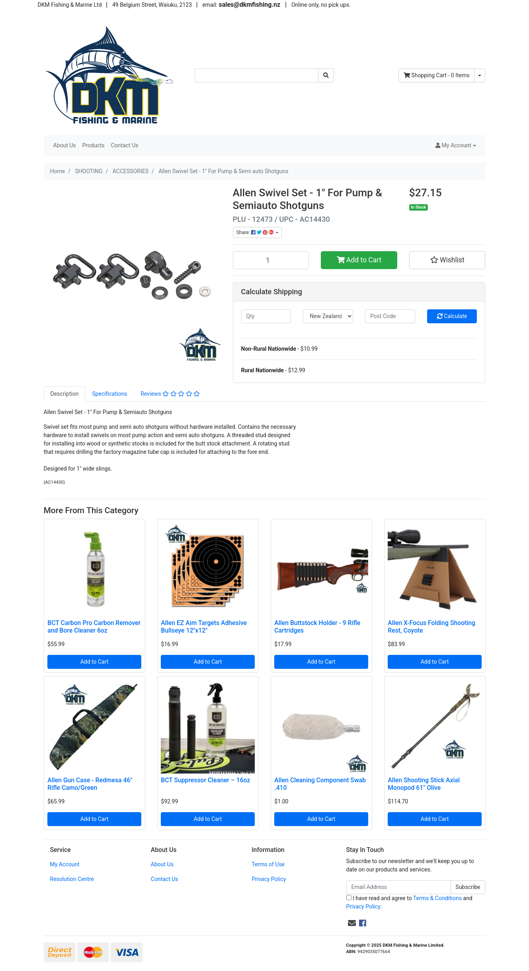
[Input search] (256, 75)
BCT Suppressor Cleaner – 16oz (205, 780)
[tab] (65, 394)
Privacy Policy (269, 879)
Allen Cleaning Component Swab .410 (320, 783)
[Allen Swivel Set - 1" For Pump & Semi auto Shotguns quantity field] (271, 260)
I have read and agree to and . (409, 902)
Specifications (109, 394)
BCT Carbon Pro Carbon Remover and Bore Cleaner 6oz (94, 626)
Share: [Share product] (255, 232)
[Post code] (390, 316)
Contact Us (125, 145)
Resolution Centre (72, 879)
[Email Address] (398, 887)
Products (93, 145)
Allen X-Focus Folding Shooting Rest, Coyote (431, 626)
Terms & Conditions (437, 898)
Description (65, 394)
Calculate (452, 316)
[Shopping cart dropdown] (479, 75)
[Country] (328, 316)
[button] (455, 145)
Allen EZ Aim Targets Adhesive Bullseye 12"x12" (204, 626)
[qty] (266, 316)
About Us (64, 145)
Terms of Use (268, 864)
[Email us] (352, 923)
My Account (65, 864)
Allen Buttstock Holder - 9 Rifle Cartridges (317, 626)
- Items (437, 75)
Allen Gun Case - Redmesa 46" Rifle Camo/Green (89, 783)
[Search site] (326, 75)
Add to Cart (359, 260)
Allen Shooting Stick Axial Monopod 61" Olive (424, 783)
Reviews (170, 394)
